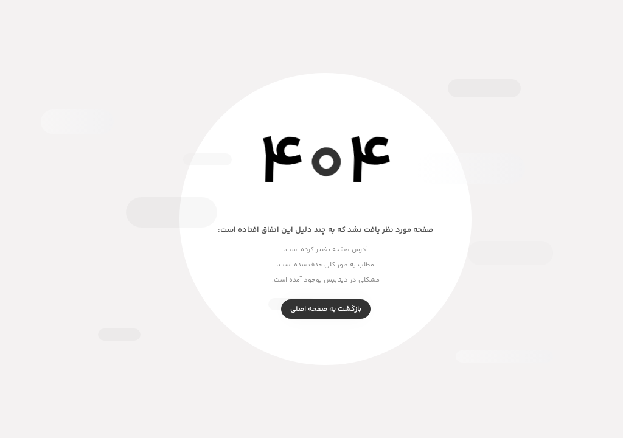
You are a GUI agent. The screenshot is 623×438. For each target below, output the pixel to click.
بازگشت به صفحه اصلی (311, 309)
